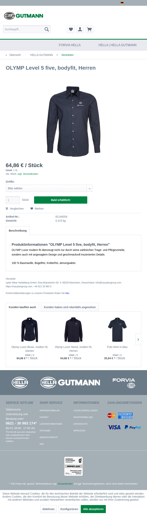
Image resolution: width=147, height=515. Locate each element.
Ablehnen (48, 509)
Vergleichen (15, 208)
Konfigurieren (69, 509)
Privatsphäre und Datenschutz (83, 420)
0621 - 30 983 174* (21, 423)
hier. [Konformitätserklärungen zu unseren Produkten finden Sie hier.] (67, 293)
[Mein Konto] (80, 29)
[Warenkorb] (89, 29)
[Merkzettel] (70, 29)
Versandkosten (65, 483)
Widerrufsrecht (49, 437)
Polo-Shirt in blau (117, 347)
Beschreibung (18, 230)
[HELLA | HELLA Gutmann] (117, 45)
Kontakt (44, 417)
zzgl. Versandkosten (27, 174)
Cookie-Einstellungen (86, 411)
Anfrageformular (50, 411)
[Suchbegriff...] (27, 29)
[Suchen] (47, 29)
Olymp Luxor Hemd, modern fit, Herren (73, 348)
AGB (42, 444)
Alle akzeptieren (93, 509)
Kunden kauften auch (22, 307)
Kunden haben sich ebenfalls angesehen (70, 307)
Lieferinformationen (51, 424)
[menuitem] (27, 29)
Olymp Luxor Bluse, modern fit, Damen (29, 348)
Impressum (79, 431)
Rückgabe (45, 431)
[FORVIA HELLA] (69, 45)
